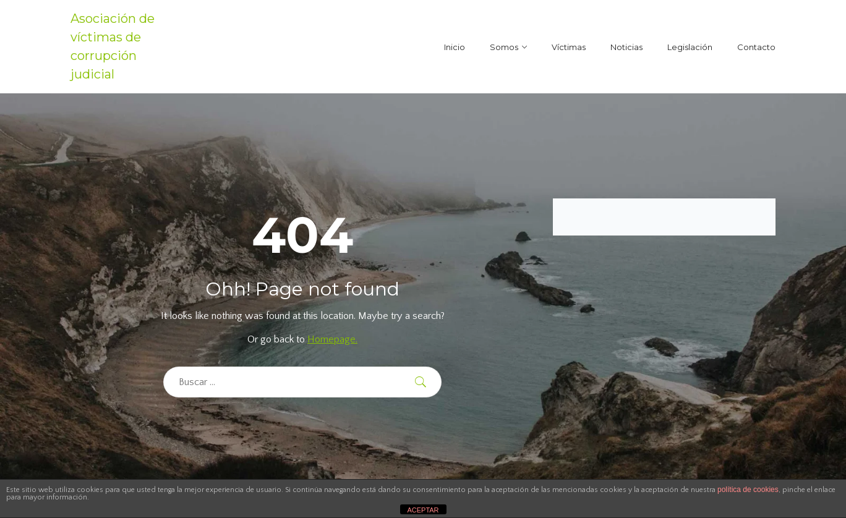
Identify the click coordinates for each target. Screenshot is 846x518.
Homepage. (332, 339)
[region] (161, 428)
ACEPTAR (422, 510)
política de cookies (748, 489)
